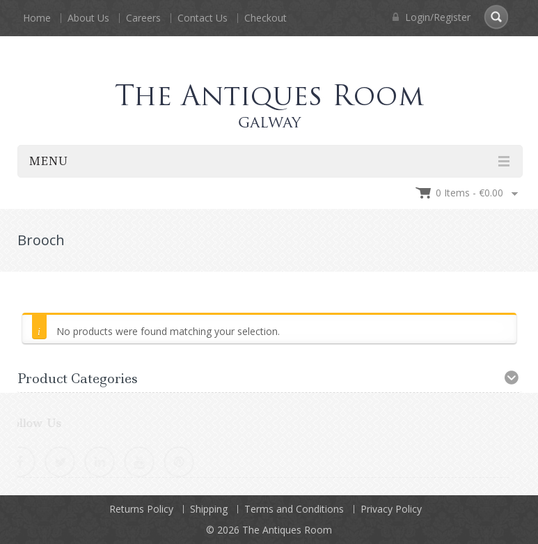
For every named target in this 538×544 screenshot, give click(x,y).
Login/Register (431, 17)
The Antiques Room (287, 529)
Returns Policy (141, 508)
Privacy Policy (391, 508)
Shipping (209, 508)
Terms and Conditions (294, 508)
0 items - (469, 192)
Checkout (265, 17)
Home (37, 17)
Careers (143, 17)
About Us (88, 17)
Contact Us (202, 17)
